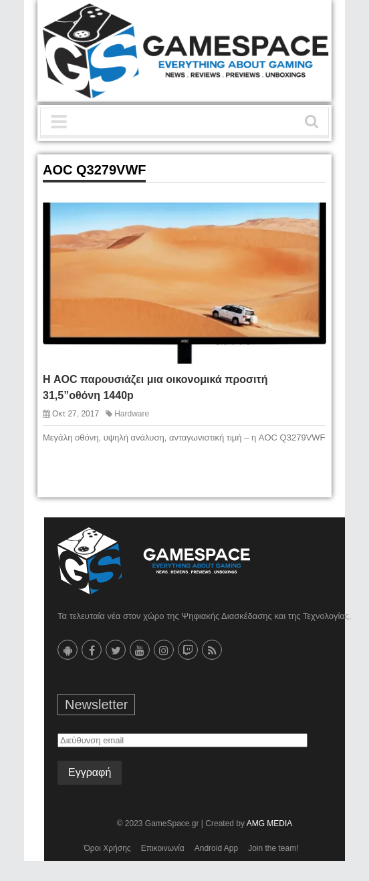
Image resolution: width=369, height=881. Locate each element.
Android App (216, 848)
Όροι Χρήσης (107, 848)
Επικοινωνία (162, 848)
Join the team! (273, 848)
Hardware (131, 413)
